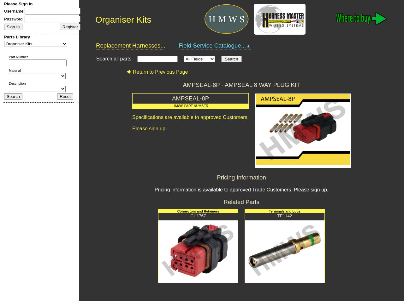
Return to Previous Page (157, 72)
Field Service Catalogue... (215, 45)
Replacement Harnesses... (130, 45)
